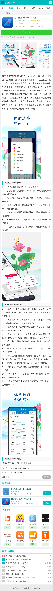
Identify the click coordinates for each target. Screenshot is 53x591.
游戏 (33, 8)
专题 (48, 8)
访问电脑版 (26, 588)
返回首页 (37, 588)
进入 (47, 493)
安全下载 (26, 32)
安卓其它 (7, 13)
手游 (18, 8)
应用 (11, 8)
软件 (26, 8)
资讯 (41, 8)
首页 (4, 8)
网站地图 (16, 588)
